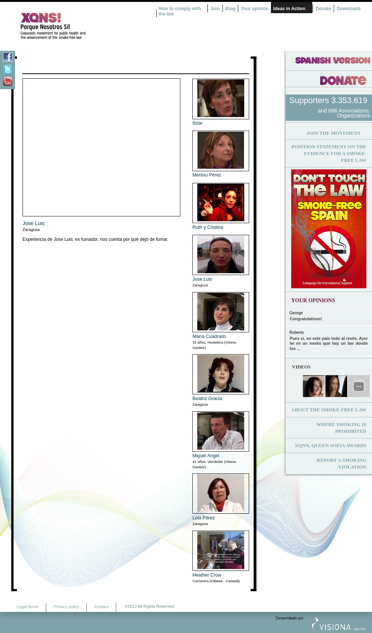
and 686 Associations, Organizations (344, 113)
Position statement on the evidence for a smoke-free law (328, 153)
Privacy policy (66, 606)
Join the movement (334, 133)
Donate (323, 8)
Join (215, 8)
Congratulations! (306, 318)
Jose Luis (33, 223)
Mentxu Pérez (206, 175)
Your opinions (313, 300)
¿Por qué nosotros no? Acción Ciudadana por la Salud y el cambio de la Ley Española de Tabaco (81, 26)
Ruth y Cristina (207, 227)
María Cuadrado (209, 336)
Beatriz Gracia (207, 398)
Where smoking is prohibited (341, 427)
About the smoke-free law (328, 409)
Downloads (349, 8)
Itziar (197, 123)
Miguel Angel (205, 455)
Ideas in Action (289, 8)
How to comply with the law (180, 11)
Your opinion (254, 8)
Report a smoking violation (341, 463)
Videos (301, 367)
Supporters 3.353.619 (329, 100)
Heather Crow (206, 575)
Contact (101, 606)
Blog (230, 8)
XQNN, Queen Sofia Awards (330, 445)
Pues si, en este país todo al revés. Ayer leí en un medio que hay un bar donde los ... (329, 343)
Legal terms (27, 606)
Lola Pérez (203, 517)
